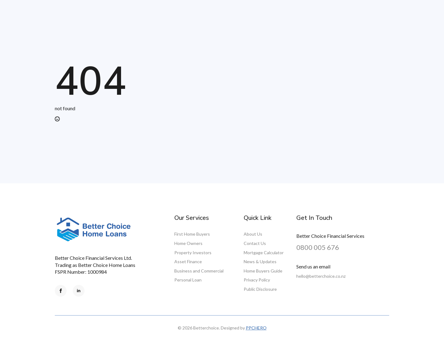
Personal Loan (188, 279)
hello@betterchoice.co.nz (321, 276)
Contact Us (255, 243)
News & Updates (260, 261)
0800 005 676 (317, 247)
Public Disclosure (260, 289)
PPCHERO (256, 327)
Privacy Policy (257, 279)
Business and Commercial (199, 270)
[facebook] (61, 291)
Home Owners (188, 243)
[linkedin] (79, 291)
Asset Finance (188, 261)
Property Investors (192, 252)
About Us (253, 234)
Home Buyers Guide (263, 270)
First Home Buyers (192, 234)
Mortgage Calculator (264, 252)
